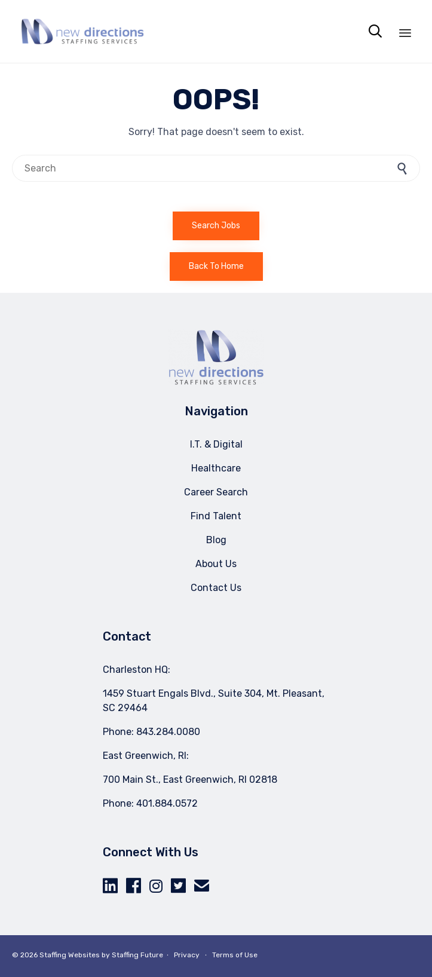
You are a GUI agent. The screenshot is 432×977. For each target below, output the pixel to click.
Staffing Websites (69, 955)
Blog (216, 540)
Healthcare (216, 468)
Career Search (216, 492)
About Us (216, 563)
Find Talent (216, 516)
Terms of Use (235, 955)
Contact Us (216, 587)
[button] (216, 226)
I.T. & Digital (216, 444)
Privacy (187, 955)
